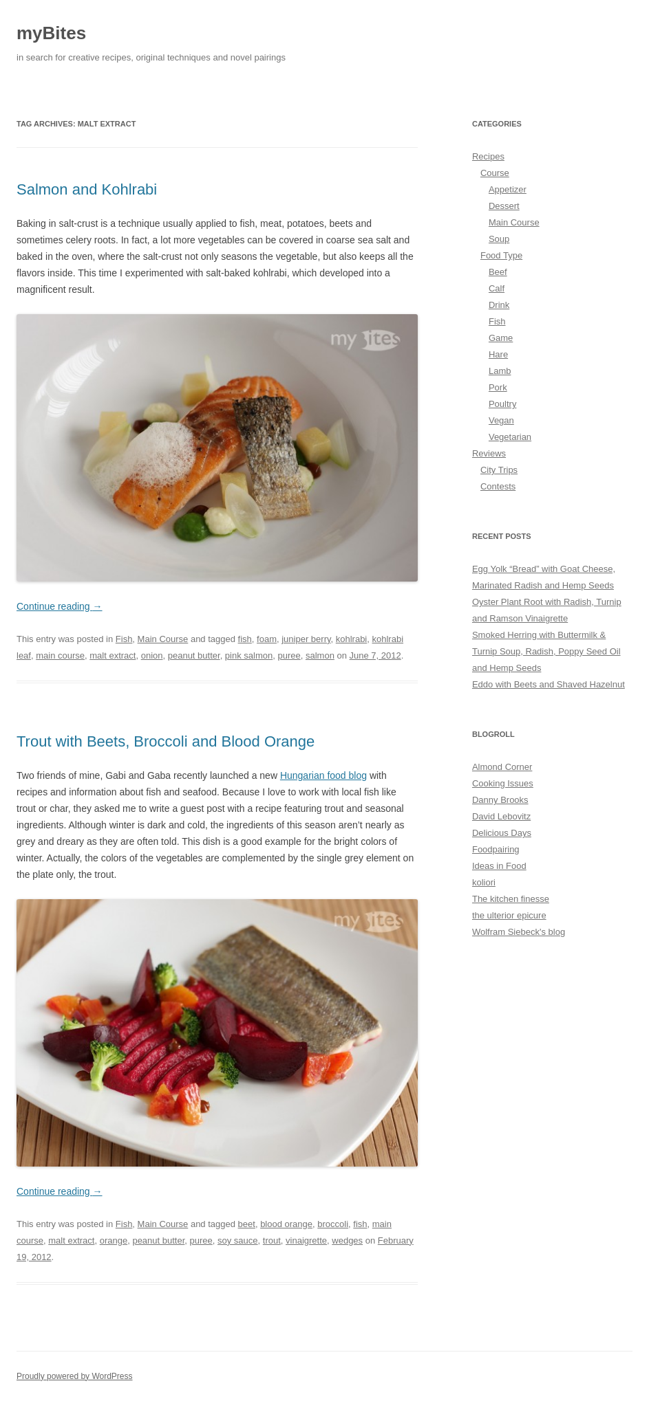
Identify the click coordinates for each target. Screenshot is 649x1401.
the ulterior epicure (509, 915)
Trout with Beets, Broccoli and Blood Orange (166, 741)
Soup (499, 239)
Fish (124, 639)
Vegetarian (510, 437)
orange (113, 1240)
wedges (347, 1240)
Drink (499, 305)
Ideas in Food (499, 866)
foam (267, 639)
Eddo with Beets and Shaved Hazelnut (548, 684)
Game (501, 338)
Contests (497, 486)
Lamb (500, 371)
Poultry (502, 404)
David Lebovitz (501, 816)
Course (494, 173)
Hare (498, 354)
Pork (498, 387)
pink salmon (249, 655)
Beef (498, 272)
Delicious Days (501, 833)
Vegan (501, 420)
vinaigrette (306, 1240)
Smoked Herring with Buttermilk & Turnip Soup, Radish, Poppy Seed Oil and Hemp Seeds (546, 651)
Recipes (488, 156)
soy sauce (237, 1240)
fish (245, 639)
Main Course (163, 639)
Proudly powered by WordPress (75, 1376)
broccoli (332, 1224)
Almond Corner (502, 767)
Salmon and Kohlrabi (87, 189)
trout (272, 1240)
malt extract (112, 655)
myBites (51, 33)
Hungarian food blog (323, 775)
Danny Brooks (500, 800)
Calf (496, 288)
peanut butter (194, 655)
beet (246, 1224)
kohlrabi (352, 639)
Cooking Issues (502, 783)
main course (60, 655)
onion (152, 655)
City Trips (499, 470)
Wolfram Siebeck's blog (518, 932)
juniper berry (305, 639)
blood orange (286, 1224)
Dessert (504, 206)
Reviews (489, 453)
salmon (320, 655)
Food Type (501, 255)
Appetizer (507, 189)
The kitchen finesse (510, 899)
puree (288, 655)
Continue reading (60, 606)
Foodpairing (496, 849)
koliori (484, 882)
